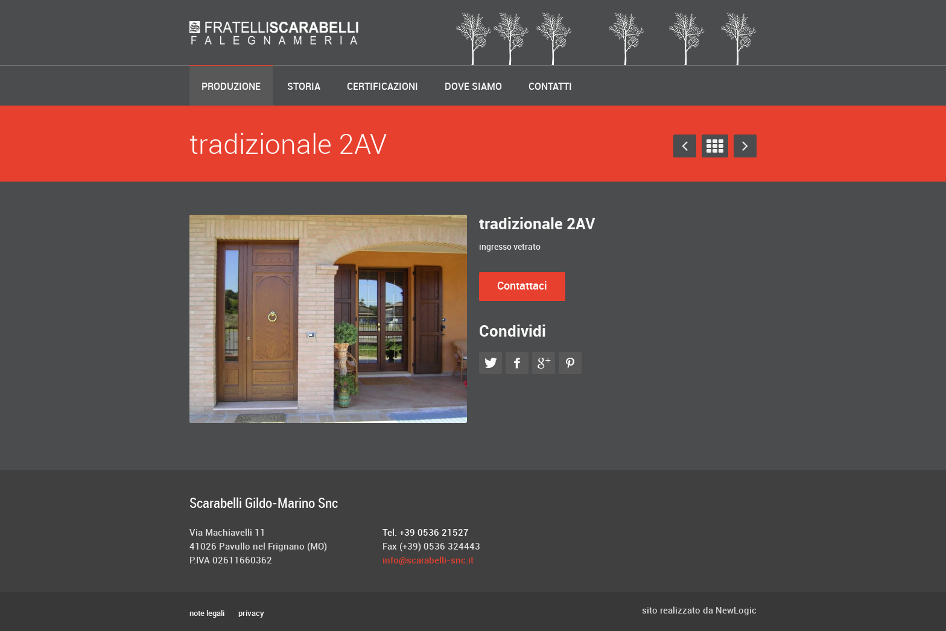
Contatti (550, 87)
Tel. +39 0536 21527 (426, 533)
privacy (251, 613)
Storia (303, 87)
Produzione (231, 87)
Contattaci (522, 286)
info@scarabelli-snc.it (428, 561)
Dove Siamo (473, 87)
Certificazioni (382, 87)
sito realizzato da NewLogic (699, 611)
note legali (206, 614)
